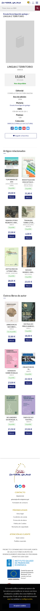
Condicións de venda (20, 517)
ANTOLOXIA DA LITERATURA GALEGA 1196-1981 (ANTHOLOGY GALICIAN (12, 270)
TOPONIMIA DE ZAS (11, 181)
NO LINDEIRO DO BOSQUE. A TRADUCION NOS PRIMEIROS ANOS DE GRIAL (12, 418)
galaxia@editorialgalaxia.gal (20, 499)
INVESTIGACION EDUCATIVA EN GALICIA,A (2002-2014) (28, 181)
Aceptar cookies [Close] (20, 606)
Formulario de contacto (20, 503)
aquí (9, 599)
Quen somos (20, 538)
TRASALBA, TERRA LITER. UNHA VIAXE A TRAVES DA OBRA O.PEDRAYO (28, 221)
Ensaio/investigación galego (15, 14)
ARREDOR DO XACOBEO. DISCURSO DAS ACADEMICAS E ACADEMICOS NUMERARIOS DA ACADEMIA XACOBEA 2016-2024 (11, 326)
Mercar (11, 197)
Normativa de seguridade (20, 527)
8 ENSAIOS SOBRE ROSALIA (12, 372)
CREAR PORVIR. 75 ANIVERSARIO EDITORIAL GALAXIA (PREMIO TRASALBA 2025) (28, 368)
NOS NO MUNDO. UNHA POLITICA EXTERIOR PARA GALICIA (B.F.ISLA (28, 271)
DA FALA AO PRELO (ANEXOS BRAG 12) (28, 325)
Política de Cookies (20, 523)
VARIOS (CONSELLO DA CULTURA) (20, 123)
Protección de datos (20, 520)
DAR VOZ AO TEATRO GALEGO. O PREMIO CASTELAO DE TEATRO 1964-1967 (28, 418)
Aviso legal (20, 514)
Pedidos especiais (20, 541)
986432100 (20, 496)
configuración (26, 599)
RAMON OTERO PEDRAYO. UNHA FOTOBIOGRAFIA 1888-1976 (11, 221)
